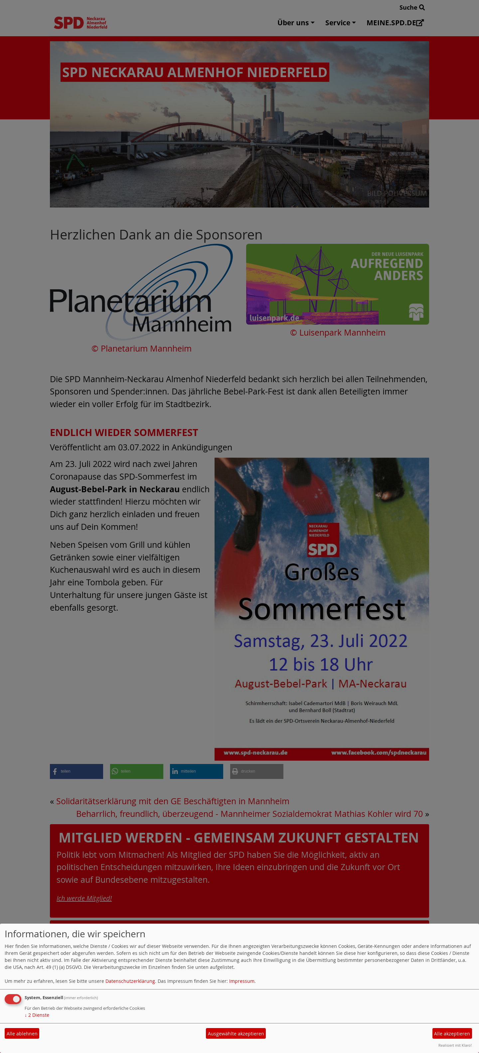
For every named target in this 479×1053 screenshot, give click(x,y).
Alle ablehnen (22, 1033)
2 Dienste (37, 1015)
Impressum (241, 981)
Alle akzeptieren (452, 1033)
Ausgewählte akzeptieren (236, 1033)
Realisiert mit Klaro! (455, 1045)
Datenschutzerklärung (130, 981)
